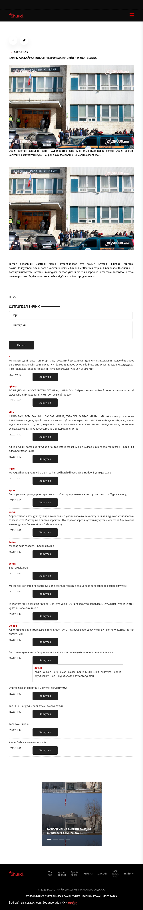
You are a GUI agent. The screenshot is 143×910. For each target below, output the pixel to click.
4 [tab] (68, 839)
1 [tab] (49, 767)
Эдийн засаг (74, 873)
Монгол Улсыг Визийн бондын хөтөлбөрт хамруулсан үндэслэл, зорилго (69, 831)
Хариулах (45, 377)
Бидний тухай (91, 896)
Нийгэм (87, 874)
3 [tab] (61, 839)
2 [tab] (55, 839)
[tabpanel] (72, 814)
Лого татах (110, 896)
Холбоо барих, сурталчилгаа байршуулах (53, 896)
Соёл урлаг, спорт (115, 874)
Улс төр (50, 873)
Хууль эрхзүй (62, 873)
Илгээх (21, 345)
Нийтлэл (129, 874)
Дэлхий (102, 874)
